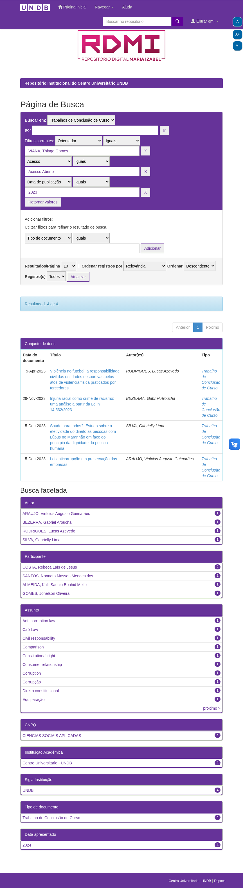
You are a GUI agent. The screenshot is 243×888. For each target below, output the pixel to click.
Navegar (104, 7)
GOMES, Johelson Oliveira (45, 593)
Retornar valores (43, 202)
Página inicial (72, 7)
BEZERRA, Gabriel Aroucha (46, 522)
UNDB (28, 790)
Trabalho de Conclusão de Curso (51, 817)
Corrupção (31, 682)
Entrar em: (205, 21)
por (28, 130)
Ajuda (127, 7)
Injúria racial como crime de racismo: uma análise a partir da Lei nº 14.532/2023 (82, 404)
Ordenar (175, 266)
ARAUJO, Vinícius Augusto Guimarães (56, 513)
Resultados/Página (42, 266)
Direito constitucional (40, 691)
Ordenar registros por (102, 266)
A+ (237, 34)
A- (237, 46)
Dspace (220, 881)
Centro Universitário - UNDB (47, 763)
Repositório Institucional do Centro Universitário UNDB (76, 83)
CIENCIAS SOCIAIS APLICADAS (51, 735)
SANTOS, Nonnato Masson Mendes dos (57, 576)
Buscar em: (35, 120)
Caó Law (30, 629)
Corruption (31, 673)
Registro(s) (35, 276)
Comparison (33, 647)
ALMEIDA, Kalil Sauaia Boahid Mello (54, 584)
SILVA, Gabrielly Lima (41, 540)
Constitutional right (38, 656)
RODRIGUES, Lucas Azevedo (48, 531)
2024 (26, 845)
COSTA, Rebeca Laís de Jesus (49, 567)
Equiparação (33, 699)
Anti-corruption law (38, 621)
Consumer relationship (42, 664)
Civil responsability (38, 638)
